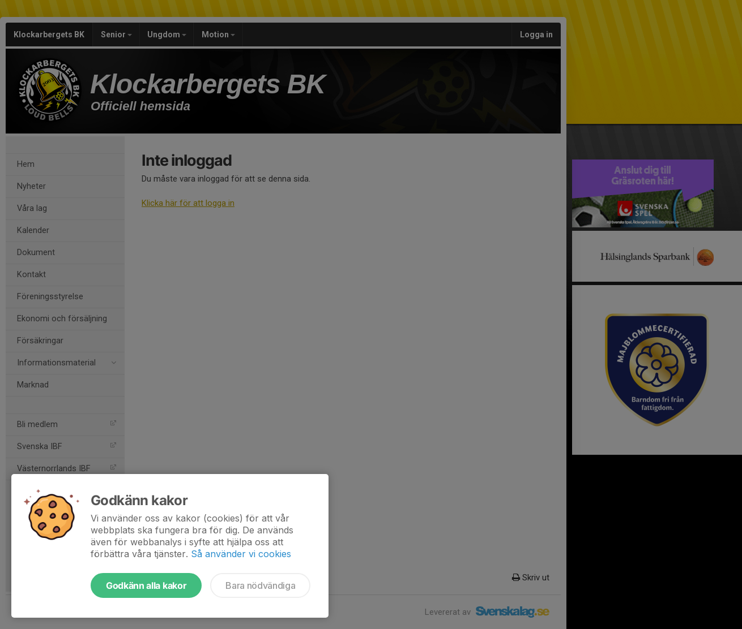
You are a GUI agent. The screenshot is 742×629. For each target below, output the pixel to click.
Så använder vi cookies (241, 553)
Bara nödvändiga (260, 585)
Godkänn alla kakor (146, 585)
